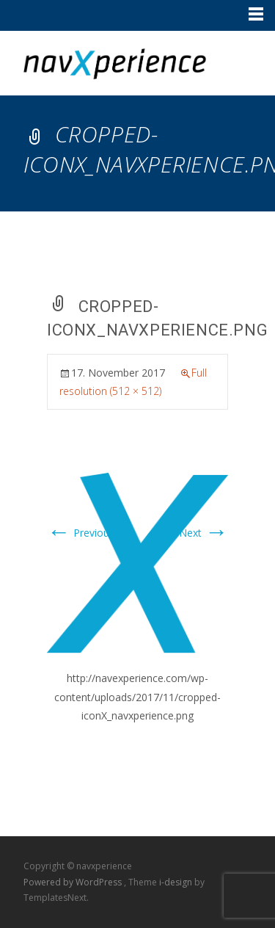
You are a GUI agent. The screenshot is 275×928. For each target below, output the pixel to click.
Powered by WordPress (73, 882)
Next (203, 533)
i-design (176, 882)
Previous (80, 533)
